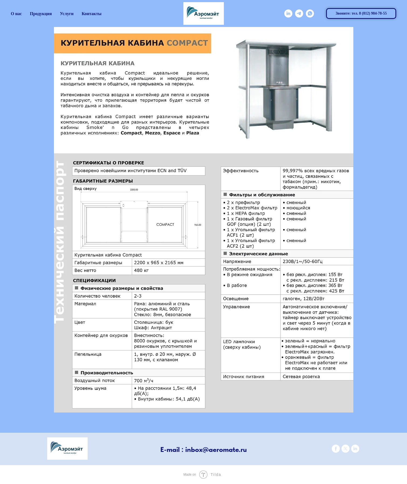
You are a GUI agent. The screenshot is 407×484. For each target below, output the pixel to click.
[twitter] (345, 451)
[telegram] (299, 13)
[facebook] (336, 451)
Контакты (92, 13)
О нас (16, 13)
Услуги (67, 13)
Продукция (41, 13)
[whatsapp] (310, 13)
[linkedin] (288, 13)
